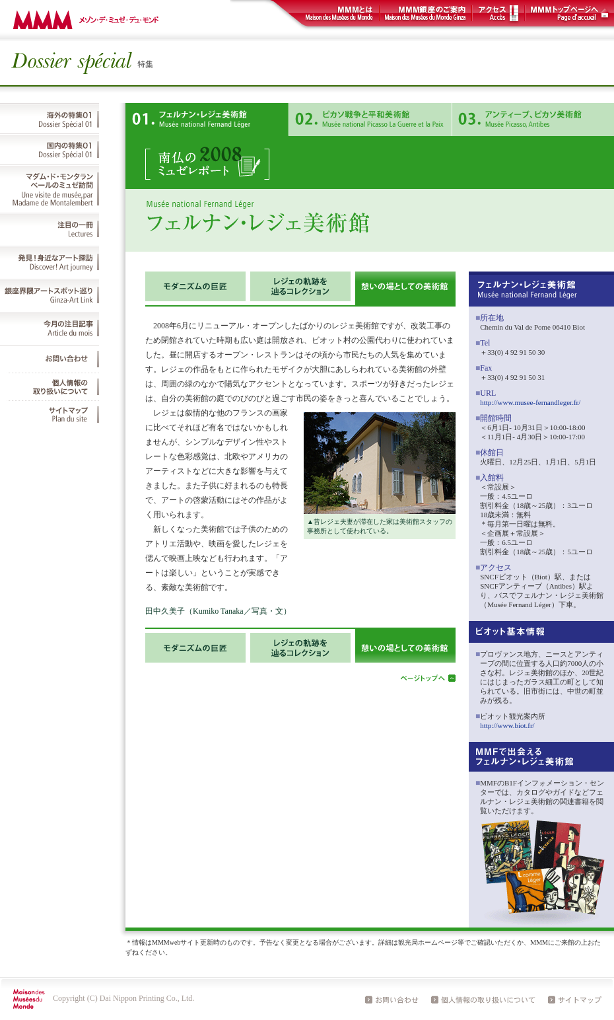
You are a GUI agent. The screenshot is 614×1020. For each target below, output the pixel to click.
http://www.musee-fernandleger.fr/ (530, 402)
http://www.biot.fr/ (507, 725)
